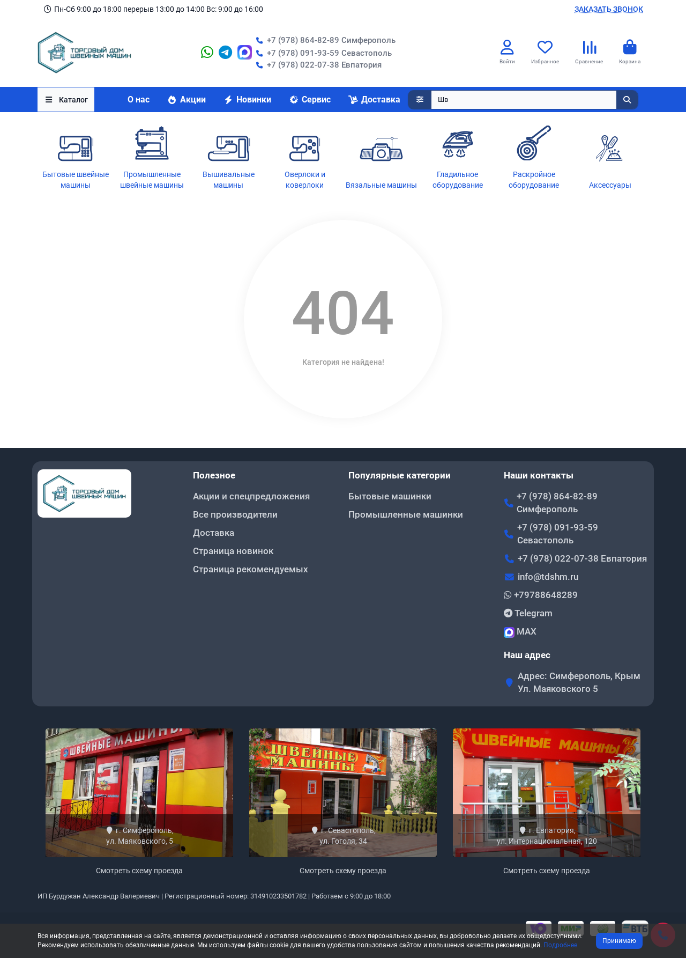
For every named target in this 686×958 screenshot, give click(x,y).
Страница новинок (233, 551)
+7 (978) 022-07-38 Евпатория (317, 65)
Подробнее (560, 945)
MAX (520, 632)
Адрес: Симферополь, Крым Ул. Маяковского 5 (579, 682)
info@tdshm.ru (548, 576)
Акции (186, 99)
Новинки (247, 99)
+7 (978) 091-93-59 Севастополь (322, 53)
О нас (139, 99)
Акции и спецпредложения (251, 496)
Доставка (374, 99)
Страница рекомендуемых (250, 569)
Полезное (214, 475)
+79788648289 (541, 594)
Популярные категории (399, 475)
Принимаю (619, 941)
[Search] (534, 100)
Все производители (235, 514)
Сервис (309, 99)
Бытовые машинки (389, 496)
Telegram (528, 613)
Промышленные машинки (405, 514)
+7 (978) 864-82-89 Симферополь (324, 40)
